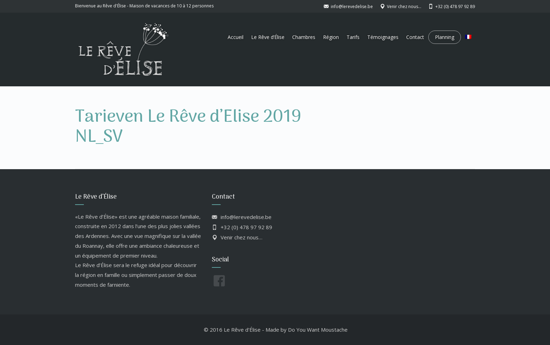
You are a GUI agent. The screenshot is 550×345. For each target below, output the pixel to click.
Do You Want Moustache (318, 329)
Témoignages (382, 37)
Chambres (303, 37)
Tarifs (353, 37)
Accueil (235, 37)
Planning (444, 37)
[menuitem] (468, 37)
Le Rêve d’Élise (267, 37)
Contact (415, 37)
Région (331, 37)
